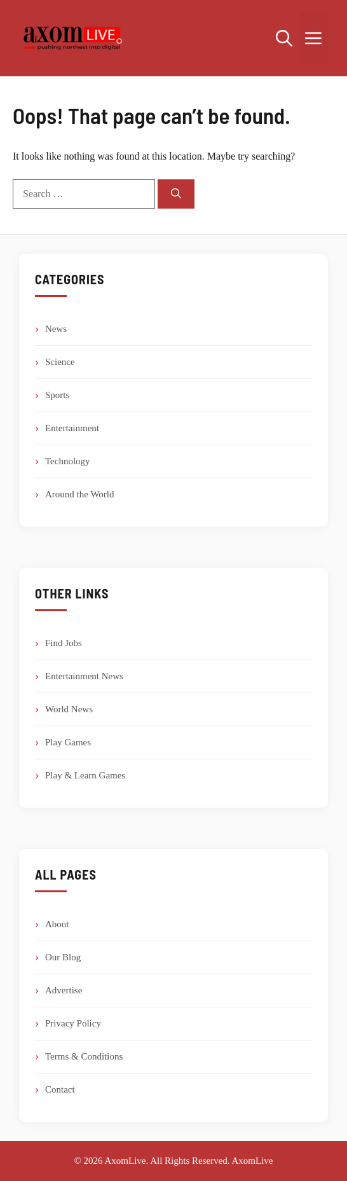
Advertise (63, 990)
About (57, 924)
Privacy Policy (73, 1023)
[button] (284, 38)
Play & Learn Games (85, 775)
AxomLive (252, 1161)
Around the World (79, 494)
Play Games (68, 742)
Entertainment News (84, 676)
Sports (57, 395)
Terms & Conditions (84, 1056)
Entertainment (72, 428)
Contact (60, 1089)
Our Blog (63, 957)
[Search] (176, 194)
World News (69, 709)
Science (60, 362)
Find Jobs (63, 643)
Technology (67, 461)
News (56, 329)
